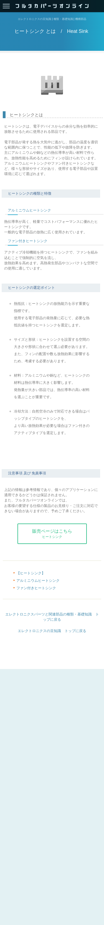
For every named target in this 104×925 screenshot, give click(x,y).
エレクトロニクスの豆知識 (34, 19)
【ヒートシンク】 (30, 573)
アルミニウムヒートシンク (29, 210)
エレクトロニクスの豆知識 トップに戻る (52, 631)
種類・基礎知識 (63, 19)
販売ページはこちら (52, 534)
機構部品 (80, 19)
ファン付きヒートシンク (27, 241)
